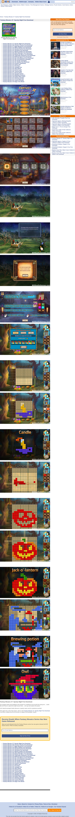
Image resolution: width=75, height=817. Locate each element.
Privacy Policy (65, 37)
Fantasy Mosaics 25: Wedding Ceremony (14, 75)
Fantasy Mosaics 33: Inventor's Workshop (14, 63)
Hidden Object (64, 46)
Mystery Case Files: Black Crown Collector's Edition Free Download (63, 153)
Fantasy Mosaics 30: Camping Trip (12, 67)
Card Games (65, 5)
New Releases (4, 5)
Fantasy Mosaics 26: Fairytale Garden (13, 73)
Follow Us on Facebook (15, 806)
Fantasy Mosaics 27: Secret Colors (12, 72)
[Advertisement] (37, 12)
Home (19, 804)
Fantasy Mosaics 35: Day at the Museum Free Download (18, 58)
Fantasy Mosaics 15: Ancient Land (12, 70)
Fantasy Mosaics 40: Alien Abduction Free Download (17, 53)
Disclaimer (54, 804)
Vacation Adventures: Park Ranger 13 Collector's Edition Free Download (67, 108)
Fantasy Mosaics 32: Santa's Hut (12, 64)
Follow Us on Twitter (28, 806)
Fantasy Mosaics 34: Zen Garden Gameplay (15, 60)
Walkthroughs (23, 1)
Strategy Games (49, 5)
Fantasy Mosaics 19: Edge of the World (13, 81)
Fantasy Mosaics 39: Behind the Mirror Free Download (18, 54)
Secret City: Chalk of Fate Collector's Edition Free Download (61, 133)
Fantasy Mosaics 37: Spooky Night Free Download (16, 43)
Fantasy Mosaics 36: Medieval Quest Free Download (17, 56)
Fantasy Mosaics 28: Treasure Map (12, 71)
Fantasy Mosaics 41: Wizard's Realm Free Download (17, 51)
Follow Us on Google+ (47, 806)
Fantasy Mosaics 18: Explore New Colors (14, 76)
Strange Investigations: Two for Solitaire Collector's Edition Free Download (67, 44)
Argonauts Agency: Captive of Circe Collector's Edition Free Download (61, 142)
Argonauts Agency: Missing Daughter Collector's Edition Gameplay (61, 121)
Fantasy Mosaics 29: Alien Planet (12, 68)
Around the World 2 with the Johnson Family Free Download (67, 81)
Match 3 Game (64, 100)
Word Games (8, 6)
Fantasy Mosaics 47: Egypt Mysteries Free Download (17, 46)
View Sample (59, 37)
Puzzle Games (58, 5)
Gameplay (31, 1)
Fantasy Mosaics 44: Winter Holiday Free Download (17, 47)
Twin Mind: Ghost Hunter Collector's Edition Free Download (67, 53)
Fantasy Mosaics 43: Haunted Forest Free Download (17, 49)
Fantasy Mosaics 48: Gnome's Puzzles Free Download (17, 45)
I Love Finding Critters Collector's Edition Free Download (66, 90)
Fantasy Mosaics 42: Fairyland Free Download (15, 50)
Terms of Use (47, 804)
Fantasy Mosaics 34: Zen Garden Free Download (16, 62)
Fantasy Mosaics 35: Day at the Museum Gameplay (17, 59)
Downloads (15, 1)
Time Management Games (37, 5)
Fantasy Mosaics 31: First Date (11, 66)
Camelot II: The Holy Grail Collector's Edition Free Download (67, 72)
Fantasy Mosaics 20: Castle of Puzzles (13, 80)
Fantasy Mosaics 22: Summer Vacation (13, 77)
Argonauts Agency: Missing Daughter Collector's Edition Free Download (61, 124)
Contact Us (31, 804)
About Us (24, 804)
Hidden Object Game (40, 1)
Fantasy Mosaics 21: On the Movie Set (13, 79)
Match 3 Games (25, 5)
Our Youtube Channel (60, 806)
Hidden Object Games (14, 5)
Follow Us (37, 806)
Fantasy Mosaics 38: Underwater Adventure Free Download (19, 55)
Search (72, 1)
